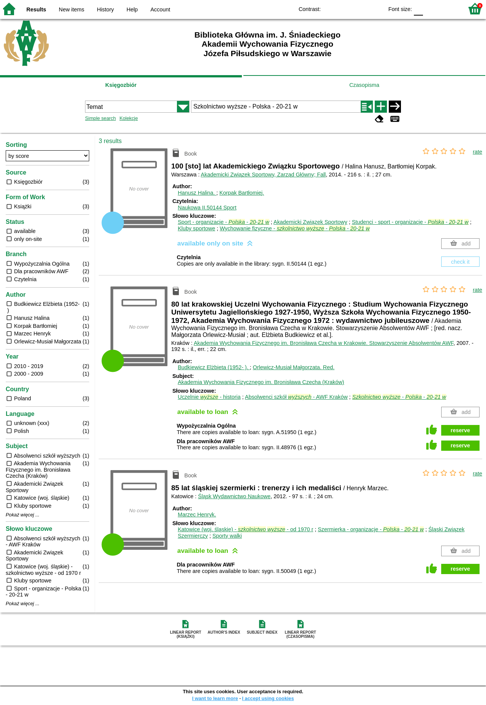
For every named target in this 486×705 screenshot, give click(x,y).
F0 (418, 8)
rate (477, 152)
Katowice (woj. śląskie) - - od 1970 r (245, 529)
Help (132, 9)
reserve (460, 430)
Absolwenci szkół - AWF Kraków (296, 397)
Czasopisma (364, 85)
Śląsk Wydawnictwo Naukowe (234, 496)
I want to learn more (215, 698)
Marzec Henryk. (197, 514)
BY (375, 8)
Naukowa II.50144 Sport (207, 208)
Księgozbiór (120, 85)
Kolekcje (129, 118)
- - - (399, 397)
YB (360, 8)
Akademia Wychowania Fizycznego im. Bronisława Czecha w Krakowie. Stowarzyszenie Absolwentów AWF (323, 343)
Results (36, 9)
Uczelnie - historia (209, 397)
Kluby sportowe (196, 228)
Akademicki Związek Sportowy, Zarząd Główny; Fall (263, 175)
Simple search (100, 118)
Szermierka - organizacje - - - (371, 529)
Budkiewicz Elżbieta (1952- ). (214, 367)
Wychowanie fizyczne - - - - (295, 228)
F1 (431, 8)
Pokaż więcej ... (22, 515)
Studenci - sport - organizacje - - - (410, 222)
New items (71, 9)
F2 (449, 8)
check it (460, 262)
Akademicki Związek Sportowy (310, 222)
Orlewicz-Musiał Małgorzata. (294, 367)
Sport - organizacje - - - (223, 222)
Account (160, 9)
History (105, 9)
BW (345, 8)
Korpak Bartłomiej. (241, 193)
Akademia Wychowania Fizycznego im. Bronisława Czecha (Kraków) (261, 382)
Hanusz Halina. (197, 193)
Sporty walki (227, 536)
